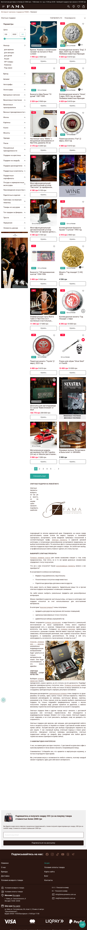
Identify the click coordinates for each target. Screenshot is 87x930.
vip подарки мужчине (66, 629)
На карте (16, 895)
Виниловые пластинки (14, 100)
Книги (14, 128)
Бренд (14, 74)
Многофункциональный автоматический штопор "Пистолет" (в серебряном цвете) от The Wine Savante (41, 185)
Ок (23, 34)
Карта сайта (49, 872)
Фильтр (14, 45)
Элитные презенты (59, 540)
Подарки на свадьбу (14, 161)
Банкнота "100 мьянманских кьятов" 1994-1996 (42, 273)
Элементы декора (14, 228)
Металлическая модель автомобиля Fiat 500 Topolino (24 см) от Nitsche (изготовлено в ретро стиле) (43, 452)
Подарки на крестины (14, 155)
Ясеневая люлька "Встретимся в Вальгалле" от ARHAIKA (72, 451)
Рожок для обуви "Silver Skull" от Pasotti (71, 362)
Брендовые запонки (14, 95)
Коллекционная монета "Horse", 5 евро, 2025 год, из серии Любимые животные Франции (72, 96)
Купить (43, 61)
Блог (46, 876)
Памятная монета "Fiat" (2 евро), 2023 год (70, 140)
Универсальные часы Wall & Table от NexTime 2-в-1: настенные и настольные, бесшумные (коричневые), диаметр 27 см (42, 319)
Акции (47, 863)
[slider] (5, 39)
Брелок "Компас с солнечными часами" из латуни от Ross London (43, 52)
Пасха (14, 143)
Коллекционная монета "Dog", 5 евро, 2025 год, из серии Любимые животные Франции (72, 52)
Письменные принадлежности (14, 149)
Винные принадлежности (14, 112)
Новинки (4, 863)
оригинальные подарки (58, 693)
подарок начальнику (53, 622)
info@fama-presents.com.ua (64, 894)
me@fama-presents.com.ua (63, 898)
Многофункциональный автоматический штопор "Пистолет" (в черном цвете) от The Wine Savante (43, 230)
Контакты (48, 880)
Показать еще (39, 476)
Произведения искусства (14, 190)
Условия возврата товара (12, 880)
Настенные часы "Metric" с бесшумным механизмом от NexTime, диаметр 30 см (42, 141)
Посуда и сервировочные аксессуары (14, 183)
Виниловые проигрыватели (14, 106)
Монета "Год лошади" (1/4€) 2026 (71, 273)
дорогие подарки (46, 607)
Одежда (14, 138)
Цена (14, 29)
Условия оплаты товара (54, 867)
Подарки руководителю (14, 166)
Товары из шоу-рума (14, 207)
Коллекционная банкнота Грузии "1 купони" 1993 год (70, 229)
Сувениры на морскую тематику (14, 201)
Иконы (14, 117)
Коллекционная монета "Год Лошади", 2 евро (71, 318)
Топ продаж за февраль (14, 212)
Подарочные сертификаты (14, 177)
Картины (14, 123)
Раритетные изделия (14, 195)
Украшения (14, 223)
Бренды (4, 872)
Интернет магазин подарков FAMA (15, 12)
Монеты (14, 133)
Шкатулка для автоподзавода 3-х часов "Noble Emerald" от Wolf (43, 408)
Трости (14, 218)
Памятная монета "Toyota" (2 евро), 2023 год (42, 362)
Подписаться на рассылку (43, 843)
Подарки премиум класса (40, 558)
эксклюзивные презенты (65, 566)
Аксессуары (14, 90)
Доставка (5, 876)
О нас (3, 867)
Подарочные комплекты (14, 171)
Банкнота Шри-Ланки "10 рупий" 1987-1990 (40, 95)
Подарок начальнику (73, 685)
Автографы (14, 84)
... (54, 469)
